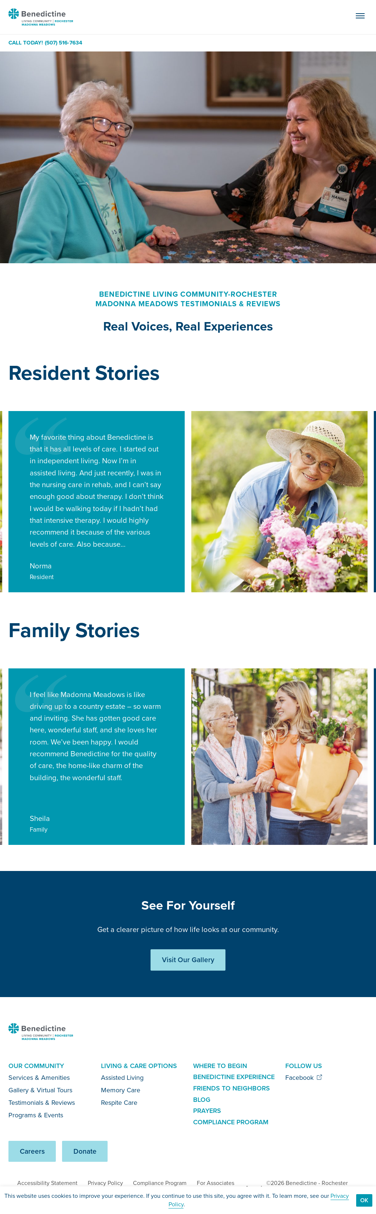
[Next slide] (359, 374)
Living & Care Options (139, 1066)
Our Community (36, 1066)
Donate (85, 1151)
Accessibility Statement (47, 1183)
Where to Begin (220, 1066)
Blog (201, 1099)
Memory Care (120, 1090)
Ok (364, 1200)
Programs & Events (35, 1115)
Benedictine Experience (234, 1077)
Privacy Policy (105, 1183)
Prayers (207, 1110)
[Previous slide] (336, 374)
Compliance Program (230, 1122)
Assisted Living (122, 1077)
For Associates (215, 1183)
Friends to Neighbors (231, 1088)
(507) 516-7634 (63, 43)
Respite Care (119, 1102)
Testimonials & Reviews (41, 1102)
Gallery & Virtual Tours (40, 1090)
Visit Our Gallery (188, 959)
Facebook (303, 1077)
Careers (32, 1151)
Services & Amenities (39, 1077)
